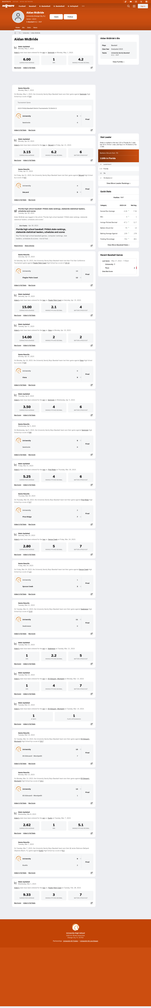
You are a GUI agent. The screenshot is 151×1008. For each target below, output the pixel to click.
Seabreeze (84, 609)
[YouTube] (130, 1)
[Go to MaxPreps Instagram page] (75, 968)
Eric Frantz (21, 225)
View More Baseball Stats (118, 245)
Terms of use (74, 977)
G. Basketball (59, 6)
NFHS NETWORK (26, 1)
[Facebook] (146, 1)
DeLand (50, 145)
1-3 (30, 572)
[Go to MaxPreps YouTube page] (67, 968)
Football (22, 6)
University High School (75, 929)
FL (20, 33)
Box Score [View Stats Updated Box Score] (17, 68)
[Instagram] (136, 1)
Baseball (32, 6)
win (44, 52)
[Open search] (128, 6)
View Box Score (107, 271)
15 (77, 749)
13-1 (41, 781)
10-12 (67, 263)
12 (77, 277)
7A (104, 173)
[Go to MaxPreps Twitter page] (83, 968)
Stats (29, 27)
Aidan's (16, 52)
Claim (56, 16)
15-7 (41, 741)
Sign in (143, 6)
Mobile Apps (39, 977)
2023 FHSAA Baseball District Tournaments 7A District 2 (37, 108)
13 (77, 789)
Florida (105, 169)
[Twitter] (141, 1)
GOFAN (15, 1)
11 (77, 619)
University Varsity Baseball (120, 53)
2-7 (30, 502)
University (26, 33)
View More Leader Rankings (119, 183)
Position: (116, 197)
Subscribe (50, 977)
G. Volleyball (73, 6)
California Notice (89, 977)
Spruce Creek (52, 539)
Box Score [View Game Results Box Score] (31, 130)
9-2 (63, 851)
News (35, 27)
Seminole (51, 52)
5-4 (30, 96)
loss (44, 145)
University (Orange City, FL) (35, 16)
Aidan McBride (35, 12)
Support (122, 977)
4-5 (25, 178)
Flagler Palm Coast (39, 263)
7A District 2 (107, 178)
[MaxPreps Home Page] (15, 33)
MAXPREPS (6, 1)
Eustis (50, 818)
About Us (28, 977)
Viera (50, 330)
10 (77, 271)
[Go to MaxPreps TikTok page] (60, 968)
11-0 (30, 611)
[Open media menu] (134, 6)
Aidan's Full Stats (29, 68)
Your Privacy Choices (107, 977)
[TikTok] (125, 1)
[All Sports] (83, 6)
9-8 (30, 432)
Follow (70, 16)
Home (18, 27)
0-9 (25, 363)
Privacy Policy (61, 977)
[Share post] (91, 67)
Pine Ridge (52, 470)
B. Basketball (44, 6)
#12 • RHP (34, 22)
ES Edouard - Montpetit (56, 679)
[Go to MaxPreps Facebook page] (91, 968)
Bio (23, 27)
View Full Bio (118, 61)
